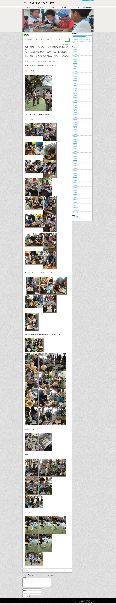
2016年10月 (75, 197)
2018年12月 (75, 153)
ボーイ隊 (64, 7)
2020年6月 (75, 126)
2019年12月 (75, 132)
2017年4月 (75, 187)
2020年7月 (75, 124)
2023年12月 (75, 59)
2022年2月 (75, 97)
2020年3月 (75, 127)
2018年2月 (75, 170)
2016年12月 (75, 194)
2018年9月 (75, 158)
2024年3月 (75, 54)
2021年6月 (75, 110)
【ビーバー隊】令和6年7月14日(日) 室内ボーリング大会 (82, 37)
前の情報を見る (27, 570)
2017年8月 (75, 180)
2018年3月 (75, 168)
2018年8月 (75, 160)
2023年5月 (75, 71)
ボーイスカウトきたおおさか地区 (79, 218)
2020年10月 (75, 119)
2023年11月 (75, 61)
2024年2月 (75, 56)
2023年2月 (75, 76)
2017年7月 (75, 182)
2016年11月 (75, 195)
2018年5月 (75, 165)
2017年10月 (75, 177)
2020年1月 (75, 131)
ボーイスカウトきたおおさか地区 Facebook (80, 219)
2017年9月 (75, 178)
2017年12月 (75, 173)
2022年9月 (75, 85)
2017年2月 (75, 190)
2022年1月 (75, 98)
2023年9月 (75, 64)
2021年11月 (75, 102)
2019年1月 (75, 151)
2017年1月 (75, 192)
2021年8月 (75, 107)
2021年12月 (75, 100)
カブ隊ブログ (75, 207)
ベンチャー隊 (76, 7)
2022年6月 (75, 90)
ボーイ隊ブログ (76, 212)
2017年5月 (75, 185)
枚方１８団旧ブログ (76, 216)
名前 (23, 589)
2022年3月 (75, 95)
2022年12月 (75, 80)
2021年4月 (75, 114)
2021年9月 (75, 105)
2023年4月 (75, 73)
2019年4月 (75, 146)
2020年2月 (75, 129)
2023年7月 (75, 68)
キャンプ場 (75, 208)
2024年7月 (75, 47)
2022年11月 (75, 81)
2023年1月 (75, 78)
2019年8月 (75, 139)
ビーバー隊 (40, 7)
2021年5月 (75, 112)
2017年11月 (75, 175)
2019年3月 (75, 148)
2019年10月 (75, 136)
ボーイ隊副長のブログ (77, 217)
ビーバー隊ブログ (76, 210)
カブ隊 (52, 7)
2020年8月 (75, 122)
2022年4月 (75, 93)
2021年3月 (75, 115)
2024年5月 (75, 51)
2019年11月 (75, 134)
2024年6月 (75, 49)
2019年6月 (75, 143)
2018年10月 (75, 156)
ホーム (28, 7)
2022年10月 (75, 83)
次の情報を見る (67, 570)
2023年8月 (75, 66)
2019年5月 (75, 144)
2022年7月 (75, 88)
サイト (23, 595)
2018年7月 (75, 161)
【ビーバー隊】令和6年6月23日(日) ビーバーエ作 (81, 39)
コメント (24, 577)
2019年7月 (75, 141)
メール (24, 592)
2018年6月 (75, 163)
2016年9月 (75, 199)
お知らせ (74, 205)
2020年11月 (75, 117)
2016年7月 (75, 202)
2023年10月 (75, 63)
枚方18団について (87, 7)
